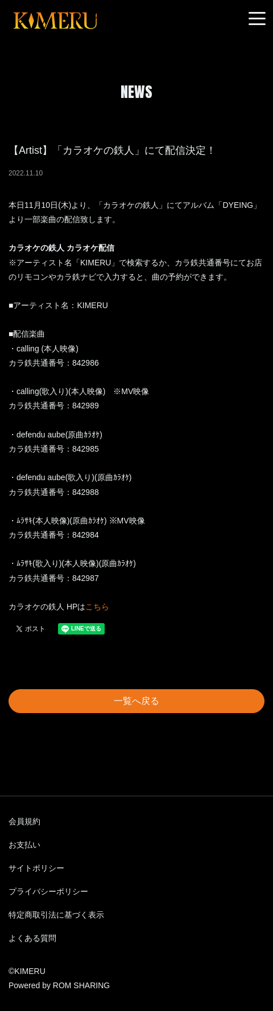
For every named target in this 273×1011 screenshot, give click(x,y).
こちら (97, 606)
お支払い (24, 844)
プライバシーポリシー (48, 891)
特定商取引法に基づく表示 (56, 914)
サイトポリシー (36, 868)
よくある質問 (32, 938)
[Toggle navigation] (257, 19)
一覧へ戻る (136, 701)
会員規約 (24, 821)
